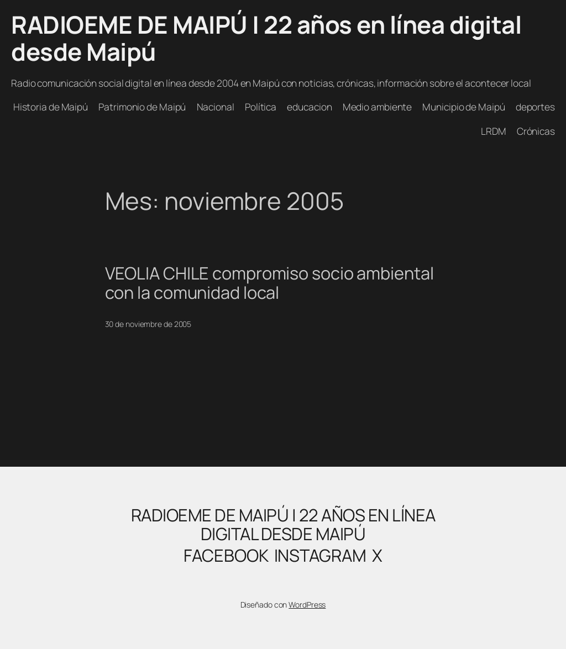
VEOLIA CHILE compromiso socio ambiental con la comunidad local (269, 282)
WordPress (307, 604)
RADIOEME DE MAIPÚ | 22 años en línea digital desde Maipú (266, 38)
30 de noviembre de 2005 (148, 324)
